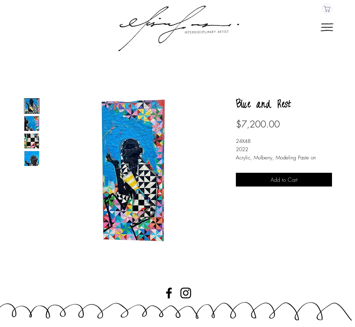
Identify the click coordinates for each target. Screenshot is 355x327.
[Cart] (327, 9)
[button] (327, 27)
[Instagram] (186, 293)
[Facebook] (169, 293)
